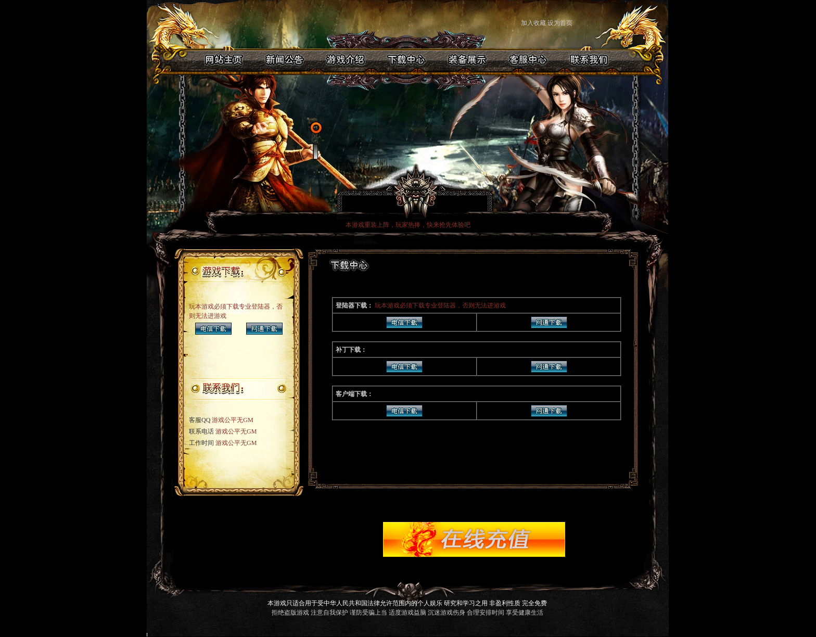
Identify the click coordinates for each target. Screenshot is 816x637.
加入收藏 (533, 23)
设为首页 (560, 23)
